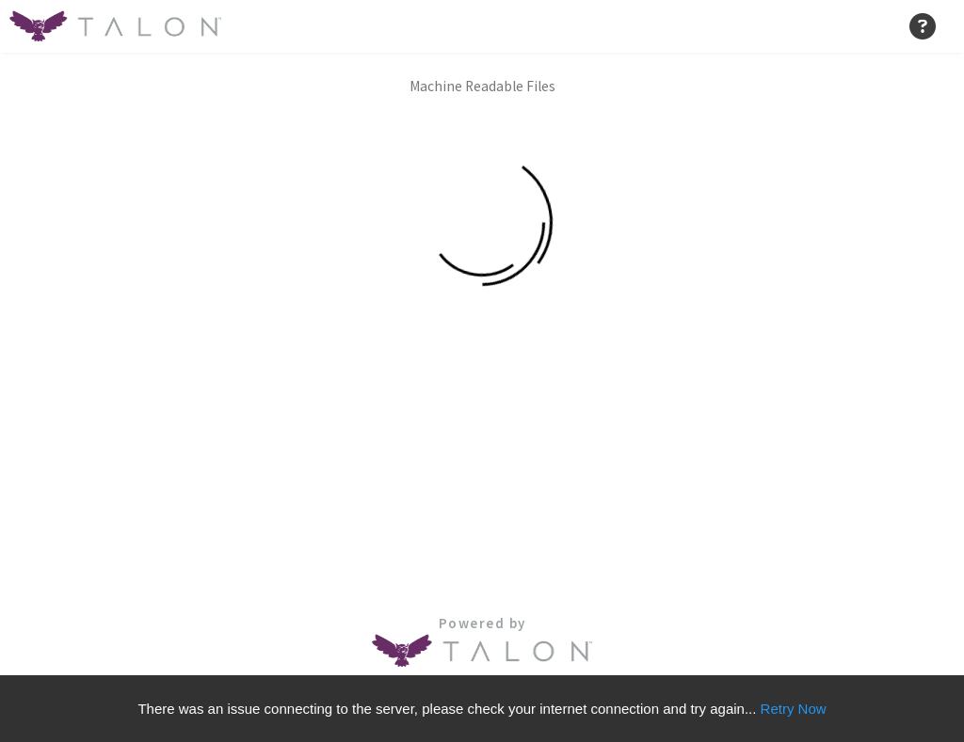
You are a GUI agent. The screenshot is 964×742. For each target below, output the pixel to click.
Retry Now (794, 709)
